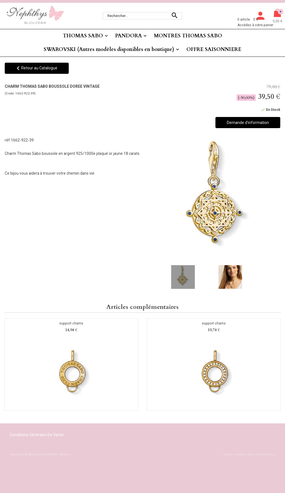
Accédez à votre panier (255, 25)
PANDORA (128, 35)
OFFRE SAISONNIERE (213, 49)
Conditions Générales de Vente (37, 435)
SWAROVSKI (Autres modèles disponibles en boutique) (109, 49)
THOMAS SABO (83, 35)
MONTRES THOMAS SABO (188, 35)
